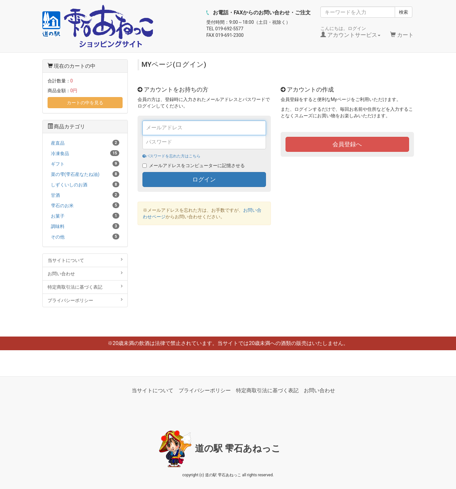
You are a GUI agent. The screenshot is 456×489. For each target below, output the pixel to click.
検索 (403, 12)
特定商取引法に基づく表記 (85, 287)
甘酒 (85, 195)
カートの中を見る (85, 102)
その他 (85, 236)
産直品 (85, 143)
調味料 (85, 226)
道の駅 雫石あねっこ (238, 448)
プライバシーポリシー (85, 300)
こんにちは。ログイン (350, 32)
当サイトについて (85, 260)
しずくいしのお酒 (85, 184)
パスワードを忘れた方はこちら (171, 156)
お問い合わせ (85, 273)
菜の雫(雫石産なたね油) (85, 174)
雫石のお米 (85, 205)
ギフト (85, 163)
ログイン (204, 179)
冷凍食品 (85, 153)
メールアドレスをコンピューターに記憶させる (197, 165)
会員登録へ (347, 144)
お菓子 (85, 216)
